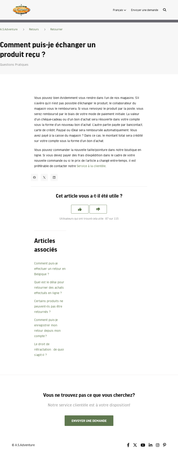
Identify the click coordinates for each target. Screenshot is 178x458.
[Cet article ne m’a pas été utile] (98, 209)
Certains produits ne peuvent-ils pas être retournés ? (48, 306)
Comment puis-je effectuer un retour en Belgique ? (50, 269)
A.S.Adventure (8, 29)
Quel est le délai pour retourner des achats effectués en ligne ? (49, 287)
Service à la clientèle (91, 166)
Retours (34, 29)
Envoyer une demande (144, 9)
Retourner (56, 29)
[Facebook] (34, 177)
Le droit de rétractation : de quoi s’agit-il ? (49, 349)
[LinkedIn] (54, 177)
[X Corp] (44, 177)
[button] (119, 9)
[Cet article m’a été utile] (80, 209)
